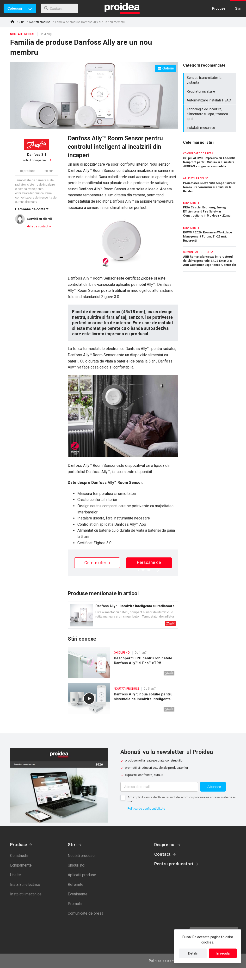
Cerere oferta (97, 562)
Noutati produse (39, 22)
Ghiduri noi (76, 865)
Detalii (192, 953)
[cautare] (60, 8)
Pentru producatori (173, 863)
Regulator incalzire (210, 91)
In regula (223, 953)
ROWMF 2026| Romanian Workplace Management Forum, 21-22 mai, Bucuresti (209, 234)
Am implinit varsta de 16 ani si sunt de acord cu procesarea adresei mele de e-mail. (181, 799)
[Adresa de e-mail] (159, 787)
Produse (18, 844)
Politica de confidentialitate (146, 808)
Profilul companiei (36, 157)
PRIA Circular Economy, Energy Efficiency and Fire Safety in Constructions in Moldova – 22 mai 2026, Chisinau (209, 209)
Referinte (75, 884)
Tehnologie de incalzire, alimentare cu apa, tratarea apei (210, 114)
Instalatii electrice (25, 884)
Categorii (14, 8)
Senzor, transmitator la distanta (210, 80)
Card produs (123, 614)
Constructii (19, 855)
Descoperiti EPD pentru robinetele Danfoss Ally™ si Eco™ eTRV (123, 662)
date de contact (37, 226)
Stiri (22, 22)
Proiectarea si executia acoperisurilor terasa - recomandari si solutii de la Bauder (209, 185)
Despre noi (165, 844)
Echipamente (21, 865)
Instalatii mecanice (210, 127)
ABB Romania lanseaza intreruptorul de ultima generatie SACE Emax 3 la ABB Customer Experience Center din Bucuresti (209, 259)
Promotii (75, 903)
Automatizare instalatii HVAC (210, 100)
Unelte (15, 875)
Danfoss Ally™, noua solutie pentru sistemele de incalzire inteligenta (123, 698)
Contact (162, 854)
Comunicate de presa (85, 913)
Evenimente (77, 894)
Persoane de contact (149, 564)
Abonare (214, 787)
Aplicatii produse (82, 875)
